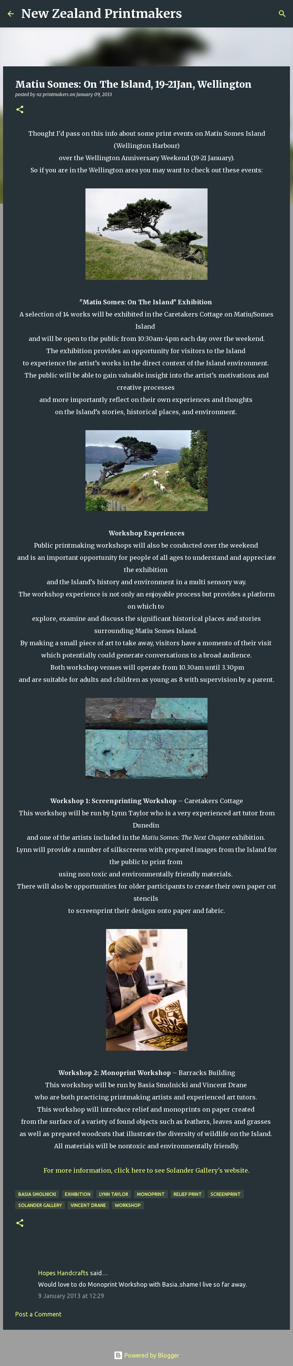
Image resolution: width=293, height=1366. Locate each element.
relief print (188, 1194)
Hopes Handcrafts (63, 1273)
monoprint (151, 1194)
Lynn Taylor (113, 1194)
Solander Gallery (40, 1205)
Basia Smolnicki (37, 1194)
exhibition (77, 1194)
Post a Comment (38, 1314)
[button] (19, 110)
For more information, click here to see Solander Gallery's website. (146, 1170)
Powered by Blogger (146, 1355)
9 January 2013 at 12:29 (71, 1295)
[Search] (192, 14)
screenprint (226, 1194)
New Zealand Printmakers (101, 13)
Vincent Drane (88, 1205)
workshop (128, 1205)
